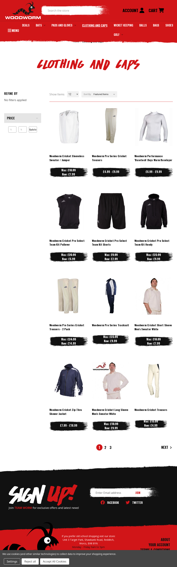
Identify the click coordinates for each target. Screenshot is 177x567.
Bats (40, 25)
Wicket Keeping (123, 25)
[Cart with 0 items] (156, 10)
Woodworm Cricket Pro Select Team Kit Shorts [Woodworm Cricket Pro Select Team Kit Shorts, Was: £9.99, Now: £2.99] (109, 242)
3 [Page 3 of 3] (110, 447)
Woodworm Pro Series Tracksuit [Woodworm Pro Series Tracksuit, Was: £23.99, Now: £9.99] (110, 325)
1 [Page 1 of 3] (99, 447)
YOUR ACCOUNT (159, 544)
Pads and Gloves (64, 25)
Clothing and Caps (95, 25)
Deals (26, 25)
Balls (143, 25)
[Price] (22, 118)
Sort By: (87, 94)
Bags (156, 25)
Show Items (56, 94)
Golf (118, 35)
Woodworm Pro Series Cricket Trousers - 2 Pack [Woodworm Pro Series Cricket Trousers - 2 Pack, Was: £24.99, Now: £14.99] (66, 327)
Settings (12, 561)
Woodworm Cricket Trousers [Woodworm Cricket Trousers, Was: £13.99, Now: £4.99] (150, 410)
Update (32, 129)
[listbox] (105, 94)
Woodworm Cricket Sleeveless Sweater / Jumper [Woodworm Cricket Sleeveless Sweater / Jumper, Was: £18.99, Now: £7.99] (66, 158)
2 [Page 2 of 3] (105, 447)
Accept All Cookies (54, 561)
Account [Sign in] (134, 10)
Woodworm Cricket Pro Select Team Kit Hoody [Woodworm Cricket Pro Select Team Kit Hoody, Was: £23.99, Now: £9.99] (152, 242)
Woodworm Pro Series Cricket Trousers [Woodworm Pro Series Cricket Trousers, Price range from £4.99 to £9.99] (109, 158)
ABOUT (165, 539)
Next (167, 447)
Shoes (169, 25)
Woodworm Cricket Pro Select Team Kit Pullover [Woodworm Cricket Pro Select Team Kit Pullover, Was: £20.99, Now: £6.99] (67, 242)
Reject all (30, 561)
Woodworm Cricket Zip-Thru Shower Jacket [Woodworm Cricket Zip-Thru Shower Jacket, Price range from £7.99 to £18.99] (65, 412)
